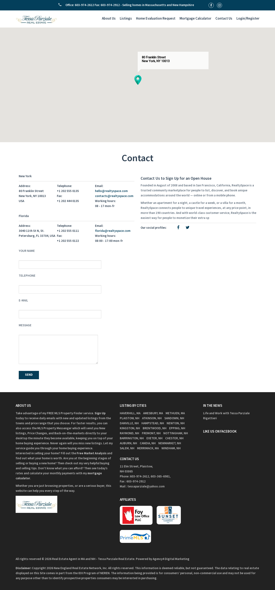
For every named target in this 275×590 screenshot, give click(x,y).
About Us (109, 18)
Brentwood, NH (154, 428)
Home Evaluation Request (155, 18)
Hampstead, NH (152, 423)
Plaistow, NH (129, 418)
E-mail (23, 300)
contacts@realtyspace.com (114, 196)
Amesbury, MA (153, 413)
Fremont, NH (151, 433)
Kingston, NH (130, 428)
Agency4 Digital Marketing (171, 559)
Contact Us (223, 18)
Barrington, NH (132, 438)
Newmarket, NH (169, 443)
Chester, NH (174, 438)
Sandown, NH (174, 418)
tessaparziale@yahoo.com (146, 486)
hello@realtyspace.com (111, 191)
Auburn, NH (128, 443)
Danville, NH (129, 423)
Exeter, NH (154, 438)
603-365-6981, (161, 476)
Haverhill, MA (130, 413)
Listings (126, 18)
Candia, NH (148, 443)
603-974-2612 (139, 476)
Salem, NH (127, 448)
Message (25, 325)
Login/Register (247, 18)
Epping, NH (177, 428)
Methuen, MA (175, 413)
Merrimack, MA (148, 448)
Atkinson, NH (152, 418)
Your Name (27, 251)
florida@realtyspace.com (112, 231)
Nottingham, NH (175, 433)
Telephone (27, 275)
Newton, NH (176, 423)
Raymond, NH (129, 433)
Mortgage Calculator (195, 18)
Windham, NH (171, 448)
